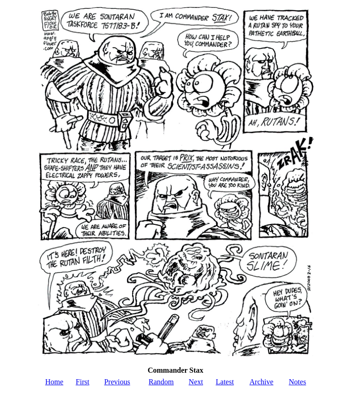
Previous (117, 382)
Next (196, 382)
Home (54, 382)
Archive (261, 382)
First (82, 382)
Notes (297, 382)
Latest (225, 382)
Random (161, 382)
